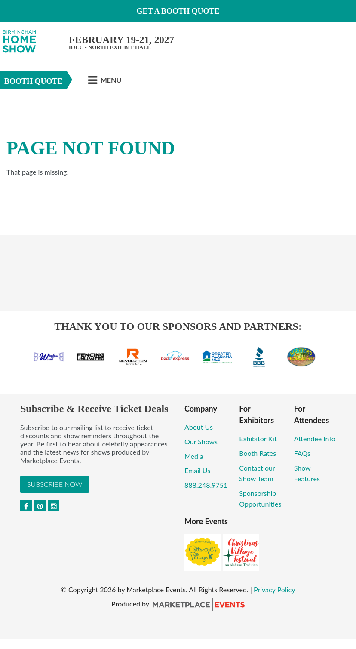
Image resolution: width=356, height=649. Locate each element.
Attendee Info (314, 438)
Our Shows (201, 441)
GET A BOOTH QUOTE (177, 11)
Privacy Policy (274, 589)
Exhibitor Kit (257, 438)
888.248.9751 (205, 485)
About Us (198, 427)
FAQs (302, 453)
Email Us (197, 470)
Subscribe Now (54, 484)
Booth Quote (33, 81)
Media (193, 456)
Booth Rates (257, 453)
